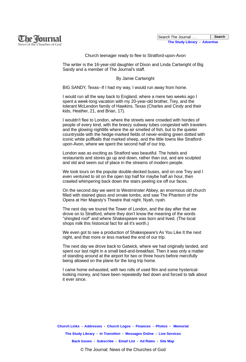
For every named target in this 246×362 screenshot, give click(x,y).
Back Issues (82, 341)
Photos (162, 326)
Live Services (170, 334)
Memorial (180, 326)
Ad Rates (147, 341)
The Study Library (182, 42)
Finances (143, 326)
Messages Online (139, 334)
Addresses (93, 326)
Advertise (210, 42)
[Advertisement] (123, 17)
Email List (127, 341)
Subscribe (105, 341)
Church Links (68, 326)
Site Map (167, 341)
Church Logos (119, 326)
